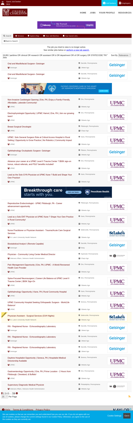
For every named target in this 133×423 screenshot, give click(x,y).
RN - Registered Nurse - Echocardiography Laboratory (32, 326)
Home (83, 12)
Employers (125, 3)
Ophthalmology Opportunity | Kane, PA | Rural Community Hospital (37, 292)
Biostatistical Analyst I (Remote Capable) (26, 244)
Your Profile (107, 12)
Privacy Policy (43, 409)
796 (13, 393)
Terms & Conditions (23, 409)
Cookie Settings (114, 416)
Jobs (93, 12)
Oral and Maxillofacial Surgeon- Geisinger (26, 64)
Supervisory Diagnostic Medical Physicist (26, 385)
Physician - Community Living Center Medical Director (31, 254)
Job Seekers (109, 3)
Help (6, 409)
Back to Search (11, 41)
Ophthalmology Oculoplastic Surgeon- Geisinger (29, 151)
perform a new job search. (77, 50)
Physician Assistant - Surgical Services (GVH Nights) (31, 316)
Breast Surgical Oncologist (19, 127)
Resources (125, 12)
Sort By (114, 55)
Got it (127, 416)
